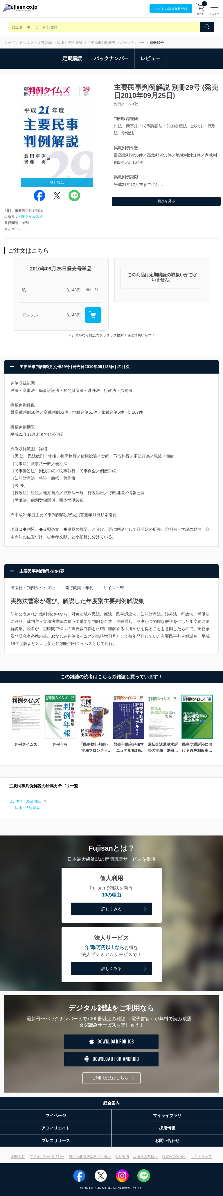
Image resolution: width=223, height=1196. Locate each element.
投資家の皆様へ (174, 1156)
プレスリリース (56, 1140)
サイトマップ (201, 1156)
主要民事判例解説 (101, 43)
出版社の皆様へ (145, 1156)
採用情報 (167, 1128)
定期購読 (72, 58)
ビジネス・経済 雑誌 (36, 43)
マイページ (56, 1115)
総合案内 (111, 1103)
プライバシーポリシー (47, 1156)
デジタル (30, 315)
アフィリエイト (56, 1128)
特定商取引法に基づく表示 (90, 1156)
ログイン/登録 (170, 9)
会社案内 (122, 1156)
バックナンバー (132, 43)
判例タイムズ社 (30, 216)
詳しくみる (124, 909)
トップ (9, 43)
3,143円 (73, 290)
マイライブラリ (167, 1115)
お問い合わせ (167, 1140)
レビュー (150, 58)
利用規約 (18, 1156)
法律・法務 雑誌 (69, 43)
